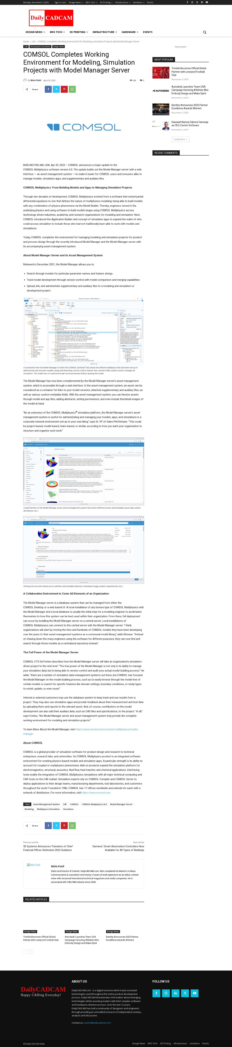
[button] (204, 32)
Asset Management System (46, 804)
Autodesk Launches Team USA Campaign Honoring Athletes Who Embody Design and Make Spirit (82, 940)
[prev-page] (25, 951)
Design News (58, 46)
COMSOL (74, 804)
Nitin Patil (36, 80)
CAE (33, 41)
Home (26, 41)
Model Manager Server (121, 804)
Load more (180, 139)
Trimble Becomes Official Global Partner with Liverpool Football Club (189, 71)
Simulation (68, 809)
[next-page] (31, 951)
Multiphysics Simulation (40, 46)
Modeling (29, 809)
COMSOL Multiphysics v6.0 (94, 804)
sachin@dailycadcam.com (97, 1022)
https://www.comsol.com (96, 792)
